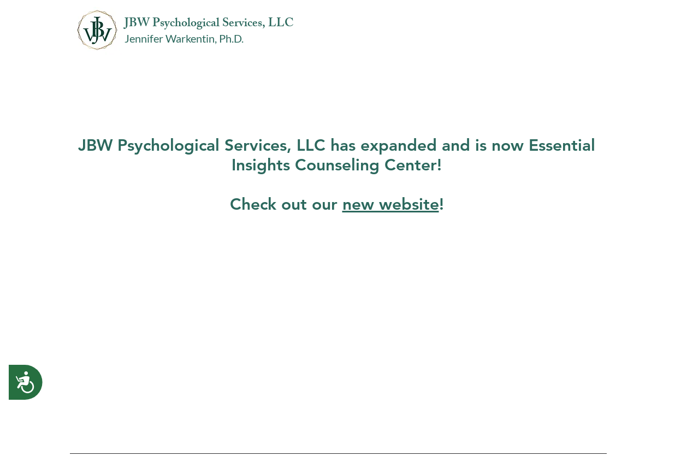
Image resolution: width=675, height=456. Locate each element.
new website (390, 204)
